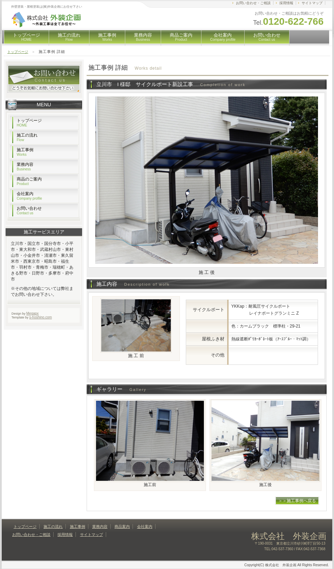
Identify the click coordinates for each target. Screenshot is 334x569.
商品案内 (122, 526)
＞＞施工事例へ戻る (297, 500)
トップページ (26, 36)
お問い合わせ (266, 36)
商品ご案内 (181, 36)
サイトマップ (312, 3)
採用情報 (286, 3)
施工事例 (107, 36)
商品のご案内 (29, 181)
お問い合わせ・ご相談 (253, 3)
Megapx (32, 313)
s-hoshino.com (40, 317)
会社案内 (223, 36)
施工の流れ (69, 36)
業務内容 (143, 36)
